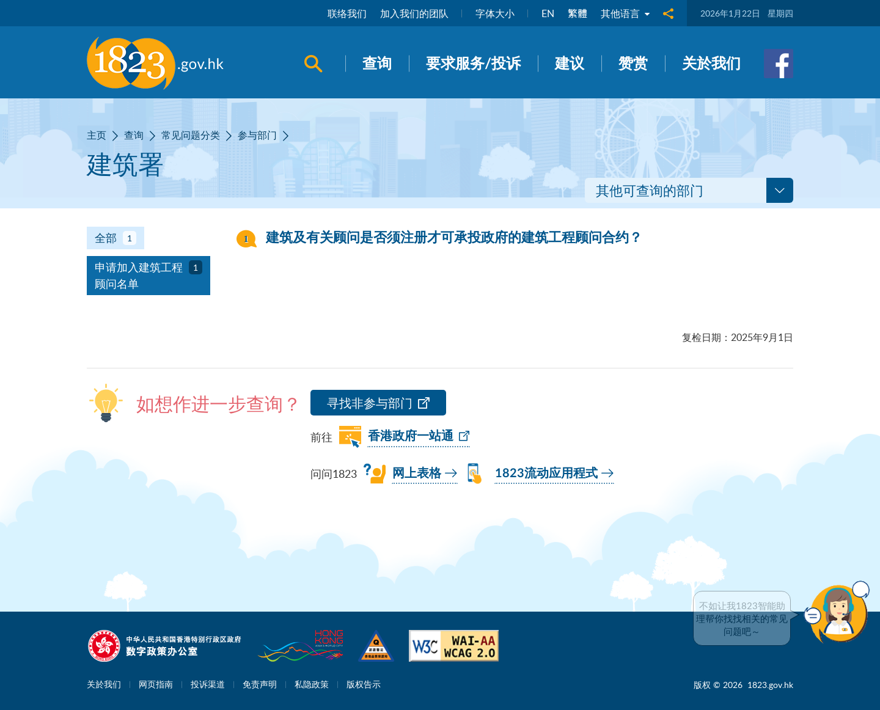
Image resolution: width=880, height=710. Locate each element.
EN (547, 13)
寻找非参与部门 (370, 403)
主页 (96, 135)
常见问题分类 (190, 135)
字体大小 (495, 13)
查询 (134, 135)
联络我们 (347, 13)
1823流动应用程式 (546, 473)
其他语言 (625, 13)
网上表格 (416, 473)
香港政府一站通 (410, 436)
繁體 (577, 13)
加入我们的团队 (414, 13)
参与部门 (257, 135)
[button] (839, 612)
